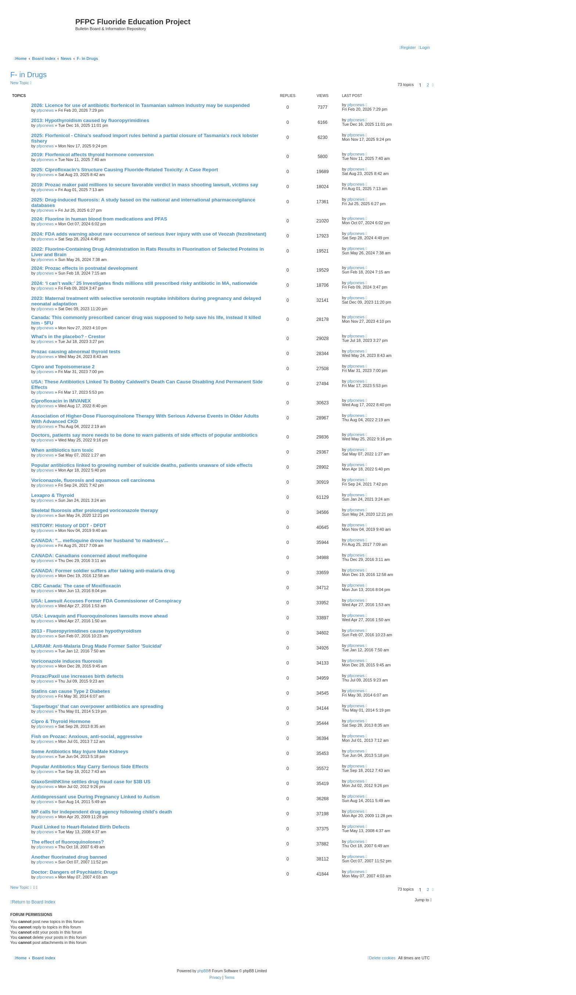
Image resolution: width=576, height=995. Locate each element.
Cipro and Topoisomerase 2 (63, 366)
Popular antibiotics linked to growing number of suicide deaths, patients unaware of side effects (141, 465)
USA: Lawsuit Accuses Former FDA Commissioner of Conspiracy (106, 601)
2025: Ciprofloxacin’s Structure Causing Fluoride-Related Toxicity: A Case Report (124, 169)
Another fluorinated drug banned (69, 857)
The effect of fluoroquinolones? (67, 842)
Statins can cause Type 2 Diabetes (70, 691)
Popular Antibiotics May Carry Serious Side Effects (89, 766)
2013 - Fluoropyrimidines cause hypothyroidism (86, 631)
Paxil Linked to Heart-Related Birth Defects (80, 827)
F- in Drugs (28, 75)
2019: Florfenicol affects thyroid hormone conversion (92, 154)
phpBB (202, 971)
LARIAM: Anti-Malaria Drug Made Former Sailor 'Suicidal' (96, 646)
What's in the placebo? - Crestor (68, 336)
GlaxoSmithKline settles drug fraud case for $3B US (91, 781)
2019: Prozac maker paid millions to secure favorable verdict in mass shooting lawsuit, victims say (144, 184)
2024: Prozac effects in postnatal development (84, 268)
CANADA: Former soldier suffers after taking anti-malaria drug (103, 570)
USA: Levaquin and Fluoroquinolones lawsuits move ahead (99, 616)
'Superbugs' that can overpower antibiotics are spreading (97, 706)
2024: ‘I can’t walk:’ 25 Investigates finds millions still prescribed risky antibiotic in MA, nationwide (144, 283)
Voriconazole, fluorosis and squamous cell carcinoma (93, 480)
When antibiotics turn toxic (62, 450)
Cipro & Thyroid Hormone (60, 721)
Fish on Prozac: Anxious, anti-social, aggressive (86, 736)
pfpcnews (45, 110)
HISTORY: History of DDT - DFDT (68, 525)
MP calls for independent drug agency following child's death (101, 812)
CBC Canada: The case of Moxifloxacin (76, 585)
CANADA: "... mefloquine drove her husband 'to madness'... (99, 540)
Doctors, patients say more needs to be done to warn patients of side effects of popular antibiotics (144, 435)
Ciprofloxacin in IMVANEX (61, 401)
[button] (432, 85)
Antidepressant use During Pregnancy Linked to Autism (95, 796)
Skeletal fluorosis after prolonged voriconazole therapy (94, 510)
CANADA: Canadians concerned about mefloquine (89, 555)
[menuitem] (424, 47)
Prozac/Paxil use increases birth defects (77, 676)
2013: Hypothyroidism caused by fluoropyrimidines (90, 120)
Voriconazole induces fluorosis (66, 661)
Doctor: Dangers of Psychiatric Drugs (74, 872)
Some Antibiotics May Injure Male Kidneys (79, 751)
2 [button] (428, 85)
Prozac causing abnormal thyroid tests (75, 351)
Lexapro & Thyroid (52, 495)
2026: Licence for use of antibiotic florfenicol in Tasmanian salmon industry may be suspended (140, 105)
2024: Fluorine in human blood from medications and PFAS (99, 219)
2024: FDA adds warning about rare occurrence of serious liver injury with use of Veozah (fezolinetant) (148, 234)
